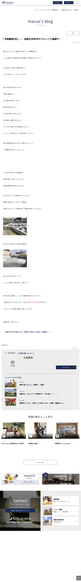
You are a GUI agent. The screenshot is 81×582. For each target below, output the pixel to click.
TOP (78, 578)
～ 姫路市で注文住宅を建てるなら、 (14, 332)
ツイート (74, 348)
